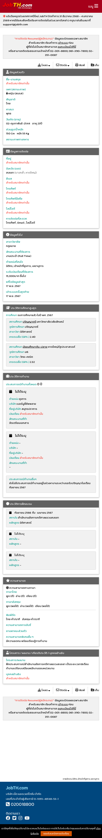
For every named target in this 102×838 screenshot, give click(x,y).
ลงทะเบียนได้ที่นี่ (67, 47)
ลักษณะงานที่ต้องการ (18, 252)
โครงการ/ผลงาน (15, 660)
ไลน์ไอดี (10, 208)
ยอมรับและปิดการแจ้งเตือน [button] (56, 833)
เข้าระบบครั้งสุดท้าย (17, 292)
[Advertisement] (51, 748)
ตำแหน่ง (13, 399)
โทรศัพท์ (11, 188)
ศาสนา (10, 109)
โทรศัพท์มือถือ (14, 198)
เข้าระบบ (63, 43)
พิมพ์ (80, 65)
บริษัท (12, 404)
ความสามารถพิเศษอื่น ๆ (20, 637)
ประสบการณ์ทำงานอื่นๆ (22, 479)
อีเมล (9, 178)
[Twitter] (14, 818)
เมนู (90, 6)
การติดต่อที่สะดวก (16, 218)
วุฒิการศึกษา (16, 327)
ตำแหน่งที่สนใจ (14, 262)
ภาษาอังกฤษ (13, 602)
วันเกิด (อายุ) (13, 119)
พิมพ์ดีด (10, 615)
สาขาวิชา (14, 332)
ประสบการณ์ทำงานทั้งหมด (21, 384)
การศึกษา (11, 315)
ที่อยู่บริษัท (15, 409)
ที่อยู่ (8, 158)
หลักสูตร (14, 522)
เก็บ (95, 65)
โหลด (44, 65)
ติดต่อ (62, 65)
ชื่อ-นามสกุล (13, 79)
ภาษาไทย (11, 592)
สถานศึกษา (15, 322)
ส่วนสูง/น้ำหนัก (14, 129)
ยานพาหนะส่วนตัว (16, 631)
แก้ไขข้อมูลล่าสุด (15, 282)
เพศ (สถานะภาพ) (16, 89)
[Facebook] (8, 818)
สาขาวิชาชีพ (13, 242)
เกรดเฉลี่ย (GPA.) (19, 337)
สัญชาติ (10, 99)
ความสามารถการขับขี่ (18, 625)
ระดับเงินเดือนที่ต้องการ (19, 272)
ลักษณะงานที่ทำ (18, 419)
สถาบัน (13, 517)
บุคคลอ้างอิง (13, 674)
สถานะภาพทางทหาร (17, 139)
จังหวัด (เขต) (13, 168)
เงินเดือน (14, 414)
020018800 (22, 804)
